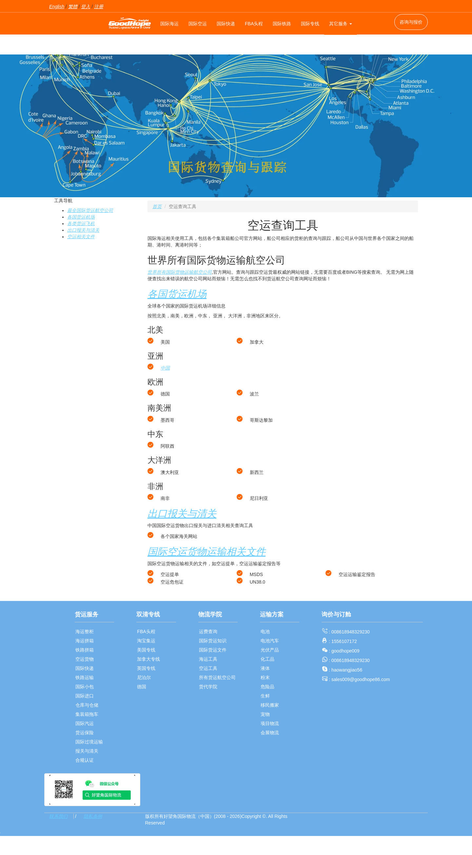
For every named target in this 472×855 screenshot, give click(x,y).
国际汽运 (84, 723)
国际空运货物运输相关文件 (207, 551)
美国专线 (146, 649)
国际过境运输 (89, 741)
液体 (265, 668)
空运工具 (208, 668)
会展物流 (270, 732)
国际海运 (169, 23)
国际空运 (197, 23)
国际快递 (226, 23)
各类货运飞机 (81, 223)
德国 (141, 686)
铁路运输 (84, 677)
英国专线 (146, 668)
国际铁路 (282, 23)
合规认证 (84, 760)
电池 (265, 631)
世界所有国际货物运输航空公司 (180, 272)
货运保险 (84, 732)
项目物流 (270, 723)
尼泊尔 (144, 677)
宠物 (265, 714)
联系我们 (58, 816)
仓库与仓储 (86, 705)
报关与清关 (86, 751)
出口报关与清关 (83, 230)
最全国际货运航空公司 (90, 210)
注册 (98, 6)
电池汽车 (270, 640)
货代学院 (208, 686)
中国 (165, 368)
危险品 (267, 686)
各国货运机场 (81, 217)
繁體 (72, 6)
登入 (85, 6)
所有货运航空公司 (217, 677)
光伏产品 (270, 649)
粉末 (265, 677)
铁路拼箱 (84, 649)
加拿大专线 (148, 659)
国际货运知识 (212, 640)
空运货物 (84, 659)
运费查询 (208, 631)
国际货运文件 (212, 649)
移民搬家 (270, 705)
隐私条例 (93, 816)
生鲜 (265, 695)
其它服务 (340, 23)
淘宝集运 (146, 640)
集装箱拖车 (86, 714)
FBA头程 (254, 23)
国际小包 (84, 686)
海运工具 (208, 659)
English (56, 6)
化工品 (267, 659)
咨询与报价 (411, 22)
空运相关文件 (81, 236)
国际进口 (84, 695)
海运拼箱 (84, 640)
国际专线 (310, 23)
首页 (157, 206)
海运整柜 (84, 631)
